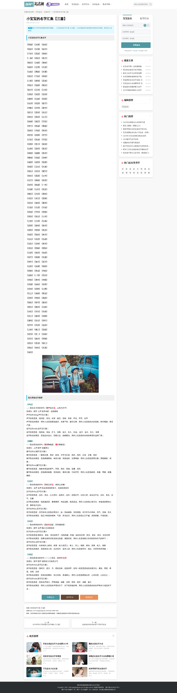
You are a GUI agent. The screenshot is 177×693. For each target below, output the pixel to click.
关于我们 (97, 685)
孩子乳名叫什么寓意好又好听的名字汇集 (136, 146)
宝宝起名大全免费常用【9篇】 (132, 83)
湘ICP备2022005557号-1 (112, 687)
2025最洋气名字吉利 (129, 139)
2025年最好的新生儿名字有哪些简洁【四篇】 (131, 90)
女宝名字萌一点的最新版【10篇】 (131, 66)
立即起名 (136, 45)
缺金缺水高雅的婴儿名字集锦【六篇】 (131, 87)
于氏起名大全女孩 (50, 669)
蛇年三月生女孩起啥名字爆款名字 (134, 149)
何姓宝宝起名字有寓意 (52, 656)
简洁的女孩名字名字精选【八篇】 (131, 70)
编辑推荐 (128, 100)
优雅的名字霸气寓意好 (130, 143)
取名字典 (106, 4)
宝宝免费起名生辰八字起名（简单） (135, 132)
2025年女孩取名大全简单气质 (133, 122)
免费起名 (50, 597)
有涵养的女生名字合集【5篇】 (132, 80)
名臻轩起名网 (29, 12)
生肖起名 (96, 4)
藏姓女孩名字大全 (96, 644)
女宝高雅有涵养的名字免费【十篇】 (131, 77)
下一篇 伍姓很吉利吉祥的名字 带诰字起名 (94, 623)
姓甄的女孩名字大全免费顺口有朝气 (101, 656)
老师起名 (89, 597)
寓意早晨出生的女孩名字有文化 (134, 129)
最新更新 (85, 685)
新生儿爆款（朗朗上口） (131, 126)
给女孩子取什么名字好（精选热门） (135, 153)
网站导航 (80, 685)
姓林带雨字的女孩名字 (98, 669)
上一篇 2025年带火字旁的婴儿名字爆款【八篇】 (47, 623)
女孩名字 (47, 12)
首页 (66, 4)
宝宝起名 (75, 4)
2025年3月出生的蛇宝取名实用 (133, 136)
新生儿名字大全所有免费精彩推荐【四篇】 (131, 73)
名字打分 (85, 4)
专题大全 (91, 685)
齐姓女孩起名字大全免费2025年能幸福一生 (55, 644)
